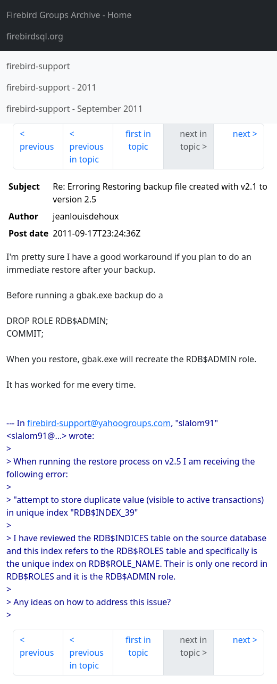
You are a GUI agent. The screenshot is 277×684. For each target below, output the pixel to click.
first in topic (138, 140)
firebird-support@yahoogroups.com (99, 423)
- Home (69, 15)
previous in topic (87, 153)
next (241, 134)
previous (37, 146)
